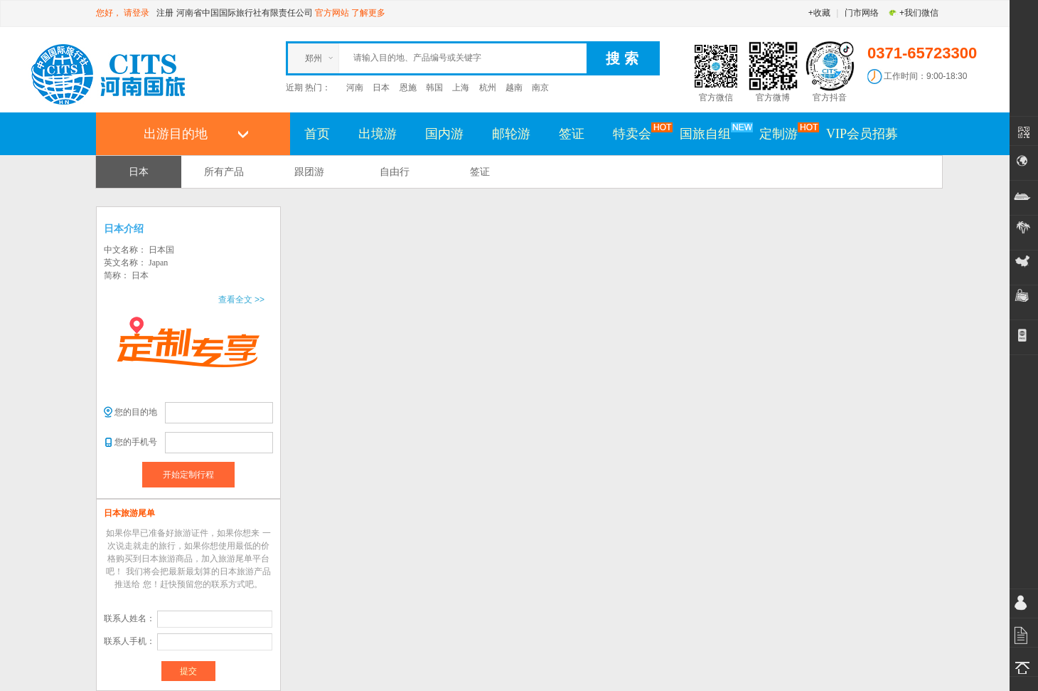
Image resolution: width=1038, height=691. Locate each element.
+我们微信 (913, 13)
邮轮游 (511, 134)
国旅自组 (712, 133)
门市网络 (862, 13)
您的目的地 (135, 412)
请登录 (136, 13)
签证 (571, 134)
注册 (164, 13)
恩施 (408, 88)
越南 (514, 88)
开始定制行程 (188, 475)
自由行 (395, 171)
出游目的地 (176, 134)
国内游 (444, 134)
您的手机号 (135, 442)
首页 (317, 134)
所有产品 (224, 171)
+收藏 (819, 13)
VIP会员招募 (862, 134)
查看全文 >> (241, 300)
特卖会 (639, 133)
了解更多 (368, 13)
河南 (354, 88)
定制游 (785, 133)
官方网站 (332, 13)
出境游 (377, 134)
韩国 (434, 88)
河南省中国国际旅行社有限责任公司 (244, 13)
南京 (540, 88)
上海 (460, 88)
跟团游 (309, 171)
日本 (381, 88)
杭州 (487, 88)
